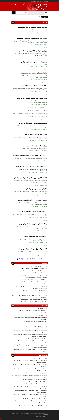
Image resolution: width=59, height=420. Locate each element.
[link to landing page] (40, 7)
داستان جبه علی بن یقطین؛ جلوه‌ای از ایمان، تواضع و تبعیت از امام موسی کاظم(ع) (29, 376)
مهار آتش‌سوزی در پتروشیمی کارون (39, 288)
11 (39, 258)
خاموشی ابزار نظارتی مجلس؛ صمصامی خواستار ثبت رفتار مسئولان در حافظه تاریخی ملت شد (29, 350)
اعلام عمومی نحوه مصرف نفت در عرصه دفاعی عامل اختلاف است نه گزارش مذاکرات (30, 345)
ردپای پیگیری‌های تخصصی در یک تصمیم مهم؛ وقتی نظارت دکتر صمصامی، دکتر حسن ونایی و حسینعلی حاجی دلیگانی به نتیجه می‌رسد (29, 341)
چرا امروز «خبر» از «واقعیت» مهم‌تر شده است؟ (34, 373)
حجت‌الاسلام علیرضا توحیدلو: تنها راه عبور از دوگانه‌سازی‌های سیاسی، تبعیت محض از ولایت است (29, 369)
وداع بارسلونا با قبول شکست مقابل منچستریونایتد (34, 73)
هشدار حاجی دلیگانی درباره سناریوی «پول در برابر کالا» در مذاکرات (33, 301)
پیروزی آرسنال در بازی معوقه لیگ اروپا (37, 146)
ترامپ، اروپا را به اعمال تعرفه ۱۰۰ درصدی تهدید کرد (36, 273)
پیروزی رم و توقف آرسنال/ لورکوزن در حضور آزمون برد (33, 51)
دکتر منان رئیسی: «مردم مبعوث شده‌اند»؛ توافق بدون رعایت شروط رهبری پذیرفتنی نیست (30, 387)
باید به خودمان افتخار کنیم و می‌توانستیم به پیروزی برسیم (32, 98)
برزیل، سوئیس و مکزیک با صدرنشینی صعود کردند (36, 338)
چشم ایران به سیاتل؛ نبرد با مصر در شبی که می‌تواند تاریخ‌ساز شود (33, 268)
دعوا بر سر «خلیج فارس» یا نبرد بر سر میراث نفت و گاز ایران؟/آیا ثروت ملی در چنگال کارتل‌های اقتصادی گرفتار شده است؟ (29, 335)
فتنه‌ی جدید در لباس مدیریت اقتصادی (38, 266)
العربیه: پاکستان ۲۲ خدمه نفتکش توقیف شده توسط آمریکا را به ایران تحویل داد (30, 286)
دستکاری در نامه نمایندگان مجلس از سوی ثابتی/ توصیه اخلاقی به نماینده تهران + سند (29, 395)
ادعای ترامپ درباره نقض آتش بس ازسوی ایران (37, 293)
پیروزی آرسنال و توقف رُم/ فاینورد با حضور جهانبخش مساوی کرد (30, 156)
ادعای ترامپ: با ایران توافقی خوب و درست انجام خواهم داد (32, 405)
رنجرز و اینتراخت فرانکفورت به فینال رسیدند (35, 237)
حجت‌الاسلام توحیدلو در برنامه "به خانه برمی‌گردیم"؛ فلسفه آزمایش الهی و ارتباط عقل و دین (29, 365)
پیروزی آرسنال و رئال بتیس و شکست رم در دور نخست (32, 211)
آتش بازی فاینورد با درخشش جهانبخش (36, 189)
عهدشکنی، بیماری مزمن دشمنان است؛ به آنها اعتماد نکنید (35, 315)
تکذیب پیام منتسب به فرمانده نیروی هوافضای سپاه (36, 277)
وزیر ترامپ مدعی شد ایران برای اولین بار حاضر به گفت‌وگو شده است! (30, 358)
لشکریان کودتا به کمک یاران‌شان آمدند (36, 381)
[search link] (14, 12)
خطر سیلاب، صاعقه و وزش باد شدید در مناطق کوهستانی (35, 321)
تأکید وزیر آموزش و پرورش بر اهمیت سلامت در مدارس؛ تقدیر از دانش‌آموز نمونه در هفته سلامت (29, 391)
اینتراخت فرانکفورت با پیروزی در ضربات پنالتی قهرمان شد (32, 224)
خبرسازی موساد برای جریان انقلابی (39, 347)
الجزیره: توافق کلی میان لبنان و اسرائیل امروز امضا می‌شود (34, 290)
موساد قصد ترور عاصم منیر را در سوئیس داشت (36, 324)
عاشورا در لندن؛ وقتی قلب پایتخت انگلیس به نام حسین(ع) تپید (33, 299)
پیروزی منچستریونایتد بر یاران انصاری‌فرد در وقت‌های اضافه (31, 167)
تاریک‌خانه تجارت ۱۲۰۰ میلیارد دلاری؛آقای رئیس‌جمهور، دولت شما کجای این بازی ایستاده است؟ (30, 318)
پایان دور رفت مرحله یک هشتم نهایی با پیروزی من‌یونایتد (32, 38)
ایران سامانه (38, 416)
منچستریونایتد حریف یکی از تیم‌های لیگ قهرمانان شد (33, 123)
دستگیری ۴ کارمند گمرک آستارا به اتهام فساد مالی (34, 398)
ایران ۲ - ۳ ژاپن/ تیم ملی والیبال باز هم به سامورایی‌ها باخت (34, 279)
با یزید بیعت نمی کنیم (42, 308)
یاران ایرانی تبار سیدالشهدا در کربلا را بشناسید (37, 313)
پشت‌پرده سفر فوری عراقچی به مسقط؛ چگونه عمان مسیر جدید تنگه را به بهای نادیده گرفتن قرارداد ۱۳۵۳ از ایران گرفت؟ (29, 327)
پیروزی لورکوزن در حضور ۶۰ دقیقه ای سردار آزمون (34, 62)
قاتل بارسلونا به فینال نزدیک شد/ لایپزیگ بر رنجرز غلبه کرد (31, 249)
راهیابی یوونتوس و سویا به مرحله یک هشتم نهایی (34, 86)
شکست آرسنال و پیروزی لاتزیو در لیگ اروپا (35, 135)
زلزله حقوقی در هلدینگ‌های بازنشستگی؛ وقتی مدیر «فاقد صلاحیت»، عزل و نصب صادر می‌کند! (29, 283)
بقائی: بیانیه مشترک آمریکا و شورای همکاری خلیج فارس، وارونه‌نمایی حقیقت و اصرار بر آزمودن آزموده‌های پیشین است (29, 296)
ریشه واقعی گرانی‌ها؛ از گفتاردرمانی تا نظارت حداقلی (34, 384)
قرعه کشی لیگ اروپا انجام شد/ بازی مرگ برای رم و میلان (32, 27)
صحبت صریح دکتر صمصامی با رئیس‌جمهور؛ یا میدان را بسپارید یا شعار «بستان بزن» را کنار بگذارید (29, 331)
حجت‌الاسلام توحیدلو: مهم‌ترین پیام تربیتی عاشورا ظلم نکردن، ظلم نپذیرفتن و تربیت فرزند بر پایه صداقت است (29, 361)
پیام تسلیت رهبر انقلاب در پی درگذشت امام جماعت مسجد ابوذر (33, 270)
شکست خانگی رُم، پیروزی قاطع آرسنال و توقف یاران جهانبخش (30, 178)
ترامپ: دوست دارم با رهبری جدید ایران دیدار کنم (34, 379)
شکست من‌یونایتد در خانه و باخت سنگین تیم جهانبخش (32, 200)
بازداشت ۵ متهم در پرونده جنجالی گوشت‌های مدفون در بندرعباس (33, 275)
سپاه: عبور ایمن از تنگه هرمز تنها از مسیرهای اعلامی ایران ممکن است (32, 310)
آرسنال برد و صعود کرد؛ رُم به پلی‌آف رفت (36, 111)
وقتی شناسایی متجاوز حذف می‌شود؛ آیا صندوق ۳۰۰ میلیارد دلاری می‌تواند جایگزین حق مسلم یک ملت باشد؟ (29, 402)
